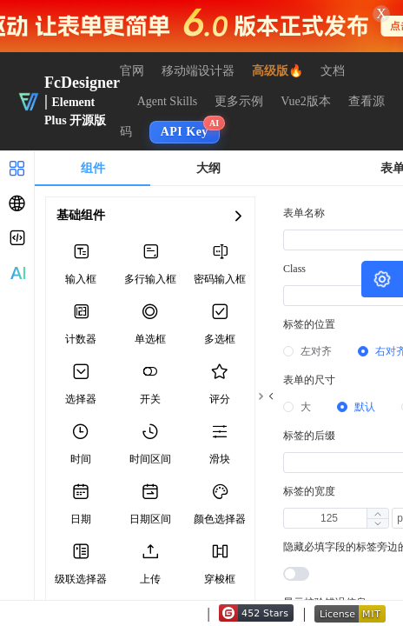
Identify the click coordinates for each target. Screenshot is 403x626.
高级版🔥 (277, 70)
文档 (332, 70)
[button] (377, 523)
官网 (132, 70)
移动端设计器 (198, 70)
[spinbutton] (329, 518)
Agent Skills (167, 101)
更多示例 (239, 101)
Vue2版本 (305, 101)
